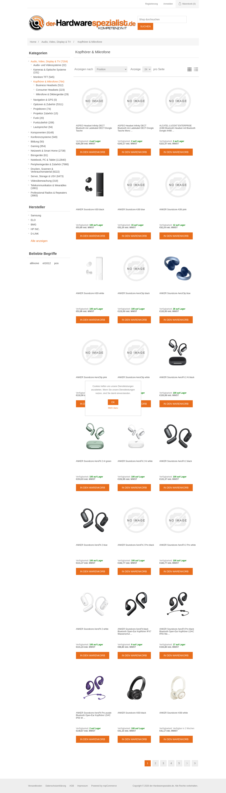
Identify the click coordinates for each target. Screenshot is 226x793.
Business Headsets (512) (49, 85)
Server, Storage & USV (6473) (47, 176)
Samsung (36, 215)
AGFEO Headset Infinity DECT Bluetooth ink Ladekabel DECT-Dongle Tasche (94, 128)
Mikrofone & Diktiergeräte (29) (52, 94)
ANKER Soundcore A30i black (90, 209)
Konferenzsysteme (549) (44, 137)
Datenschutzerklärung (56, 786)
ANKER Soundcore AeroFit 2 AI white (135, 461)
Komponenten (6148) (42, 132)
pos (56, 263)
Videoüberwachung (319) (44, 180)
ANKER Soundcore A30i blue (131, 209)
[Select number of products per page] (146, 69)
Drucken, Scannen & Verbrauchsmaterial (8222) (45, 170)
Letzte (195, 763)
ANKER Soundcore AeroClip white (134, 377)
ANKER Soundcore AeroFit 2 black (175, 461)
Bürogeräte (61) (39, 155)
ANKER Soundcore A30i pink (173, 209)
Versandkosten (35, 786)
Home (33, 41)
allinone (34, 263)
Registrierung (151, 4)
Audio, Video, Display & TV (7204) (49, 61)
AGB (71, 786)
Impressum (82, 786)
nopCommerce (110, 786)
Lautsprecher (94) (43, 127)
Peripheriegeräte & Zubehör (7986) (50, 164)
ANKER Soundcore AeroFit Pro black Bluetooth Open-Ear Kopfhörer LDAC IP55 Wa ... (176, 631)
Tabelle (189, 69)
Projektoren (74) (42, 108)
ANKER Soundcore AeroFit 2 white (92, 629)
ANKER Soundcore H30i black (132, 713)
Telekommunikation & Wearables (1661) (49, 187)
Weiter (187, 763)
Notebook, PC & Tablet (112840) (48, 159)
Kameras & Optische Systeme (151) (49, 71)
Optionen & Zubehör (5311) (48, 104)
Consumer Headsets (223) (50, 89)
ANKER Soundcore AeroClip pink (91, 377)
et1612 (47, 263)
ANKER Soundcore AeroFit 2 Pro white (177, 545)
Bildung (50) (37, 141)
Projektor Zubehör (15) (45, 113)
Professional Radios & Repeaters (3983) (49, 194)
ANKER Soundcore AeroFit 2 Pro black (136, 545)
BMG (33, 224)
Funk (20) (38, 118)
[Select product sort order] (111, 69)
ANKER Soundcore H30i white (173, 713)
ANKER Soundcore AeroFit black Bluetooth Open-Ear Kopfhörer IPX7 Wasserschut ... (134, 631)
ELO (33, 220)
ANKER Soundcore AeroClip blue (174, 293)
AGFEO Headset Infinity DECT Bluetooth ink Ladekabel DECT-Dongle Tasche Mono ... (136, 128)
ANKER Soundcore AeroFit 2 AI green (93, 461)
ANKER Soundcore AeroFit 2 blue (91, 545)
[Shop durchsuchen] (162, 19)
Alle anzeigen (39, 240)
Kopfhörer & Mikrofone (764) (48, 81)
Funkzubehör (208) (43, 122)
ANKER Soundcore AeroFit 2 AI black (176, 377)
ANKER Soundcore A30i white (90, 293)
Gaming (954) (38, 146)
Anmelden (168, 4)
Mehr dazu (113, 408)
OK (113, 402)
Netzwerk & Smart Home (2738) (48, 150)
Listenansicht (196, 69)
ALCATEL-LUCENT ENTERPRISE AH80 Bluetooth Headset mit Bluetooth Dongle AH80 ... (177, 128)
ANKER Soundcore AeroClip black (134, 293)
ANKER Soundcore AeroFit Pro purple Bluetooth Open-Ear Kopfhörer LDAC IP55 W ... (94, 715)
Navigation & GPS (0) (45, 99)
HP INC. (35, 229)
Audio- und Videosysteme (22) (49, 65)
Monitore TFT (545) (43, 77)
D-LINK (35, 233)
